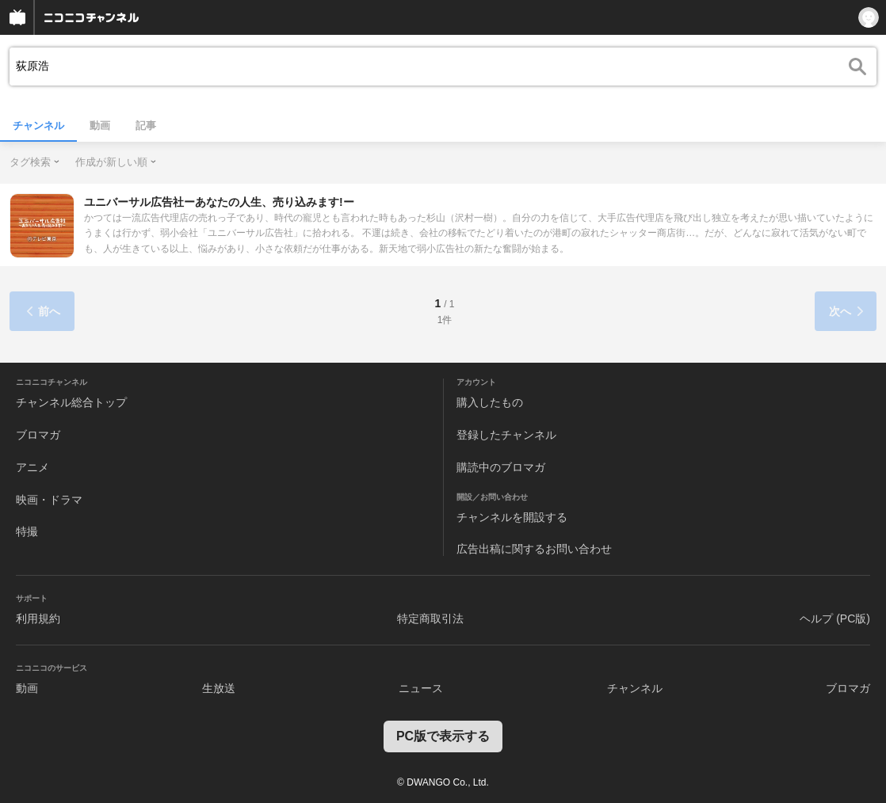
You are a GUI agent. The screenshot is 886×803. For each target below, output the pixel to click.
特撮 (27, 531)
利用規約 (38, 618)
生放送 (218, 688)
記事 (146, 125)
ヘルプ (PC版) (835, 618)
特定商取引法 (430, 618)
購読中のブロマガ (500, 467)
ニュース (421, 688)
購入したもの (489, 402)
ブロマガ (38, 434)
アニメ (32, 467)
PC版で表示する (443, 736)
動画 (100, 125)
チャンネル (38, 125)
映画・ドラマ (49, 499)
